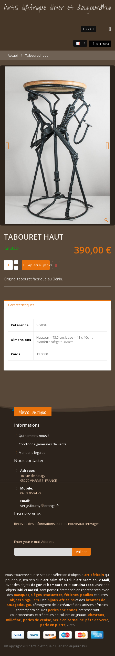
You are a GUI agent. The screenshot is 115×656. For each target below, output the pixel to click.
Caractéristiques (21, 304)
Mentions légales (32, 452)
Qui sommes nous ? (34, 435)
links (87, 29)
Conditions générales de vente (43, 444)
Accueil (13, 55)
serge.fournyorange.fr (39, 505)
